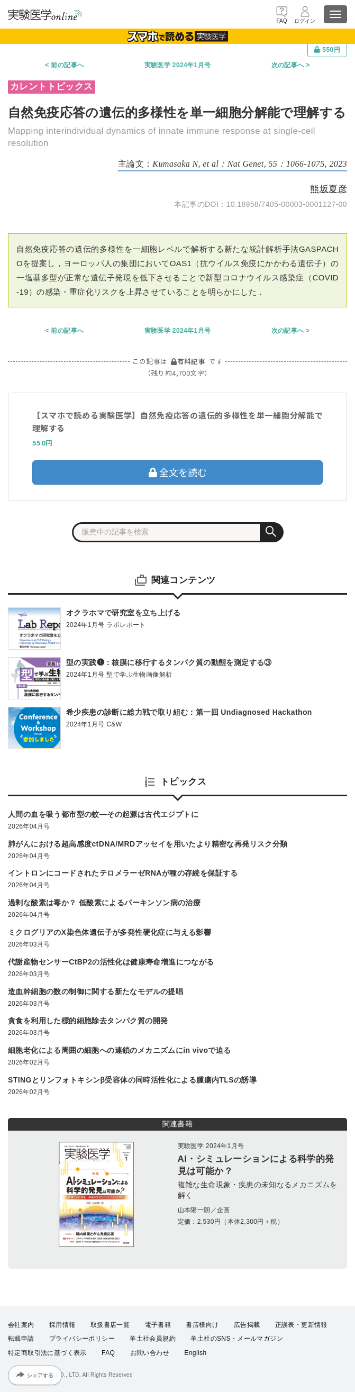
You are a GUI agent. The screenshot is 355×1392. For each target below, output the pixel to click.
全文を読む (178, 472)
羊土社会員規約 (153, 1338)
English (195, 1353)
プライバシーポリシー (82, 1338)
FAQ (108, 1353)
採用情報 (62, 1325)
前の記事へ (67, 65)
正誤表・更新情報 (301, 1325)
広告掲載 (247, 1325)
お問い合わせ (149, 1353)
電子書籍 (158, 1325)
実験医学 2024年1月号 (177, 65)
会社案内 (21, 1325)
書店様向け (202, 1325)
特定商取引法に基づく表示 (47, 1353)
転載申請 (21, 1338)
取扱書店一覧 (110, 1325)
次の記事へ (287, 65)
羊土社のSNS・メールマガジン (236, 1338)
